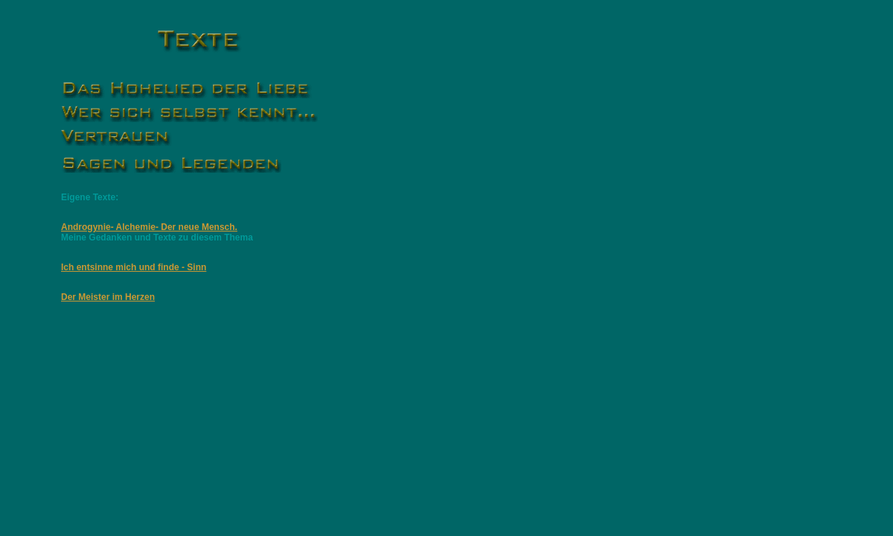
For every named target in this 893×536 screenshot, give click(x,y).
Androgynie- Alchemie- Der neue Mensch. (149, 227)
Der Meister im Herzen (108, 297)
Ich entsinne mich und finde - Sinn (133, 267)
